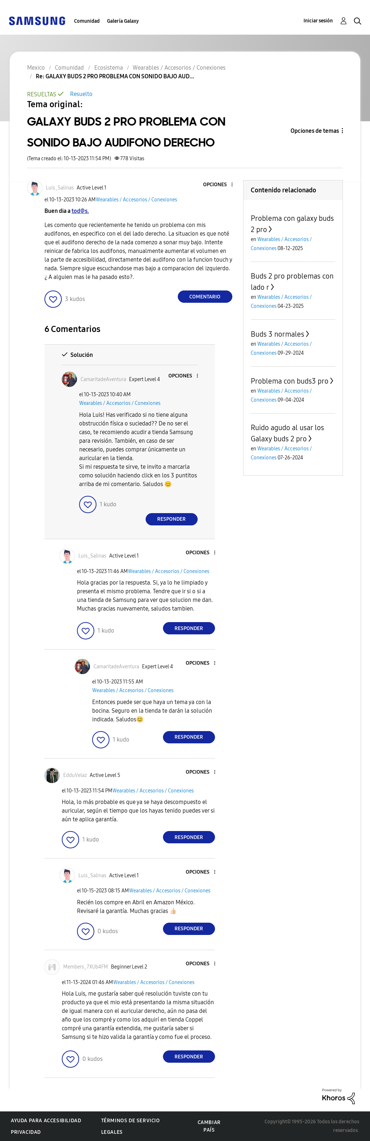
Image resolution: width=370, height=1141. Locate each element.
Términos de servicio (130, 1121)
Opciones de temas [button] (315, 130)
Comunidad (87, 21)
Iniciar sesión (318, 21)
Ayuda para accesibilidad (46, 1121)
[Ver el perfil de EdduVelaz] (75, 775)
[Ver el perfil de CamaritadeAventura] (103, 379)
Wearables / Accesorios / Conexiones (136, 200)
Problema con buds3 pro (289, 381)
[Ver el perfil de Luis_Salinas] (60, 188)
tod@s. (80, 210)
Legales (112, 1132)
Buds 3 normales (277, 334)
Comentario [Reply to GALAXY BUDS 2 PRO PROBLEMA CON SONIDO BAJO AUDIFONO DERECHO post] (204, 297)
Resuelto (81, 94)
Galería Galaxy (123, 21)
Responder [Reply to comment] (171, 519)
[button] (219, 185)
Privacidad (26, 1132)
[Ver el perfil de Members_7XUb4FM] (85, 967)
